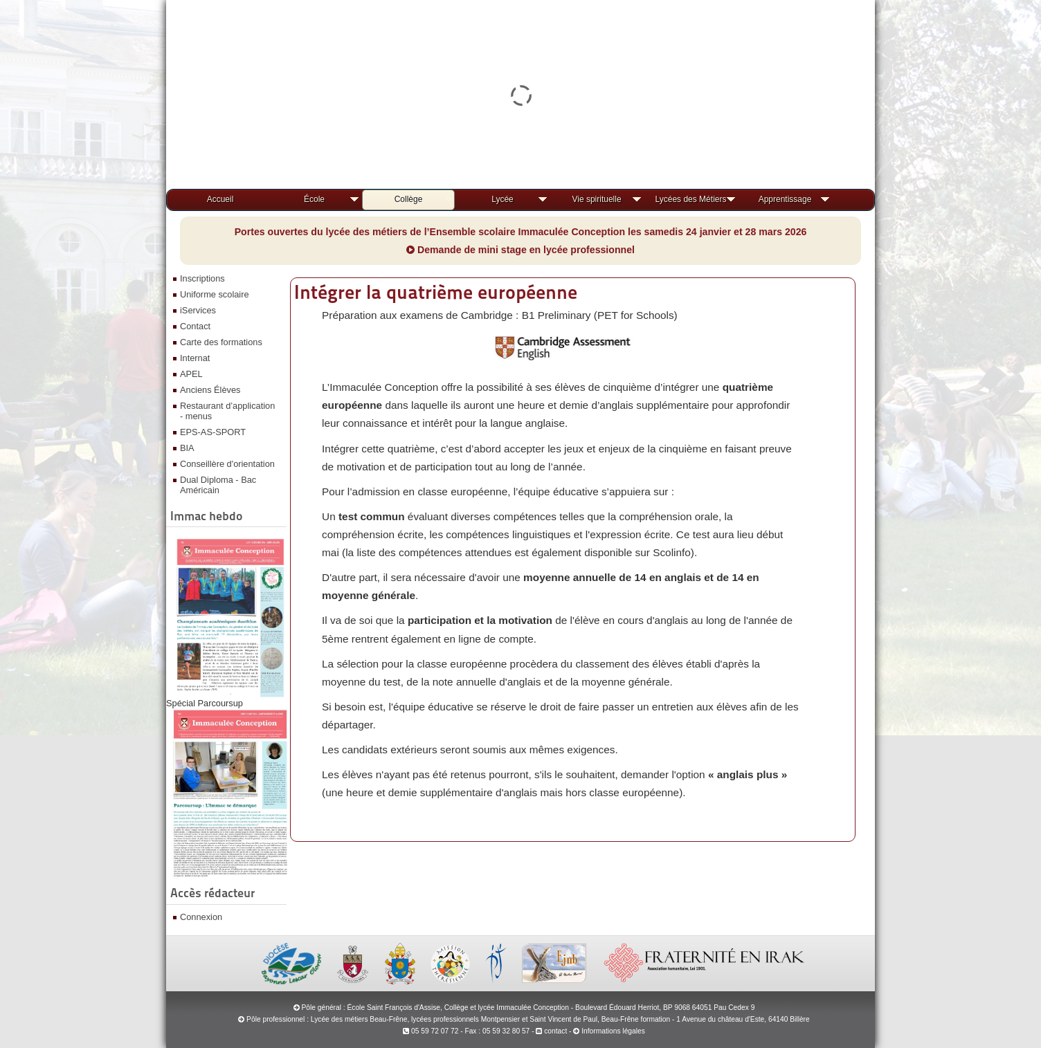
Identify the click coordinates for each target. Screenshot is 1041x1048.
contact (551, 1031)
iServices (198, 310)
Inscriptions (202, 278)
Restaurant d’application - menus (227, 411)
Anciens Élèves (210, 390)
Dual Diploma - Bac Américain (218, 485)
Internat (195, 358)
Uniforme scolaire (214, 294)
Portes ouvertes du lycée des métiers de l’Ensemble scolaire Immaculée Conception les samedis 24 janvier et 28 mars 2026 (521, 231)
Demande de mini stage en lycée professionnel (520, 249)
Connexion (201, 917)
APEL (191, 374)
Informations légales (613, 1031)
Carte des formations (221, 342)
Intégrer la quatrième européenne (435, 292)
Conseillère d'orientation (227, 464)
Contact (195, 326)
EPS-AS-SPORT (213, 432)
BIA (187, 448)
